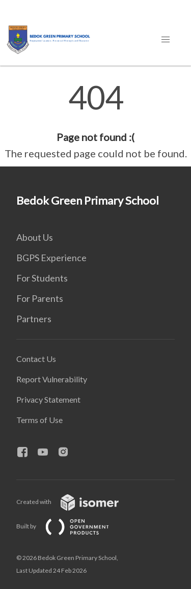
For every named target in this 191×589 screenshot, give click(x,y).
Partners (33, 318)
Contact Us (36, 358)
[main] (95, 121)
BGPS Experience (51, 257)
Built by (70, 526)
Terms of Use (39, 420)
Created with (75, 502)
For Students (42, 278)
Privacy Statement (48, 399)
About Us (34, 237)
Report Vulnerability (51, 379)
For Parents (39, 298)
